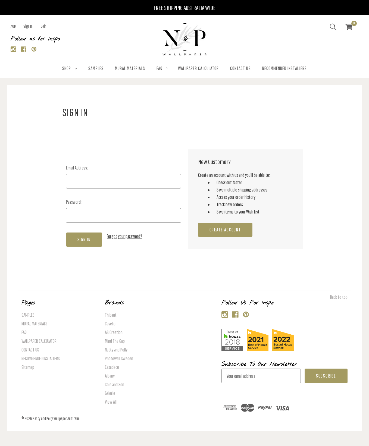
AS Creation (114, 332)
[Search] (333, 27)
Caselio (110, 323)
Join (43, 26)
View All (111, 402)
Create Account (225, 230)
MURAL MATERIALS (130, 68)
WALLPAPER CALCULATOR (198, 68)
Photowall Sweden (119, 358)
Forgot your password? (124, 236)
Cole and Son (114, 384)
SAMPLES (95, 68)
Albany (110, 376)
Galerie (110, 393)
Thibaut (111, 315)
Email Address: (77, 168)
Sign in (28, 26)
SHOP (69, 68)
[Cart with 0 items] (349, 27)
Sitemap (27, 367)
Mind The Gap (115, 341)
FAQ (162, 68)
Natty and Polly (116, 350)
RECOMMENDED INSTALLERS (284, 68)
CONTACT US (240, 68)
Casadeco (112, 367)
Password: (74, 202)
